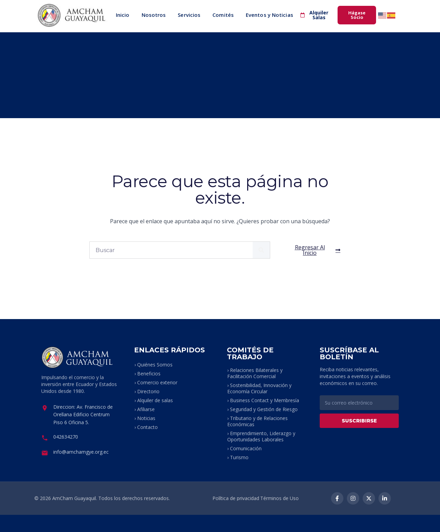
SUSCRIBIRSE (359, 421)
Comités (223, 14)
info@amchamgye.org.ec (81, 452)
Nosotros (154, 14)
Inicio (123, 14)
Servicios (189, 14)
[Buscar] (261, 250)
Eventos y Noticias (269, 14)
